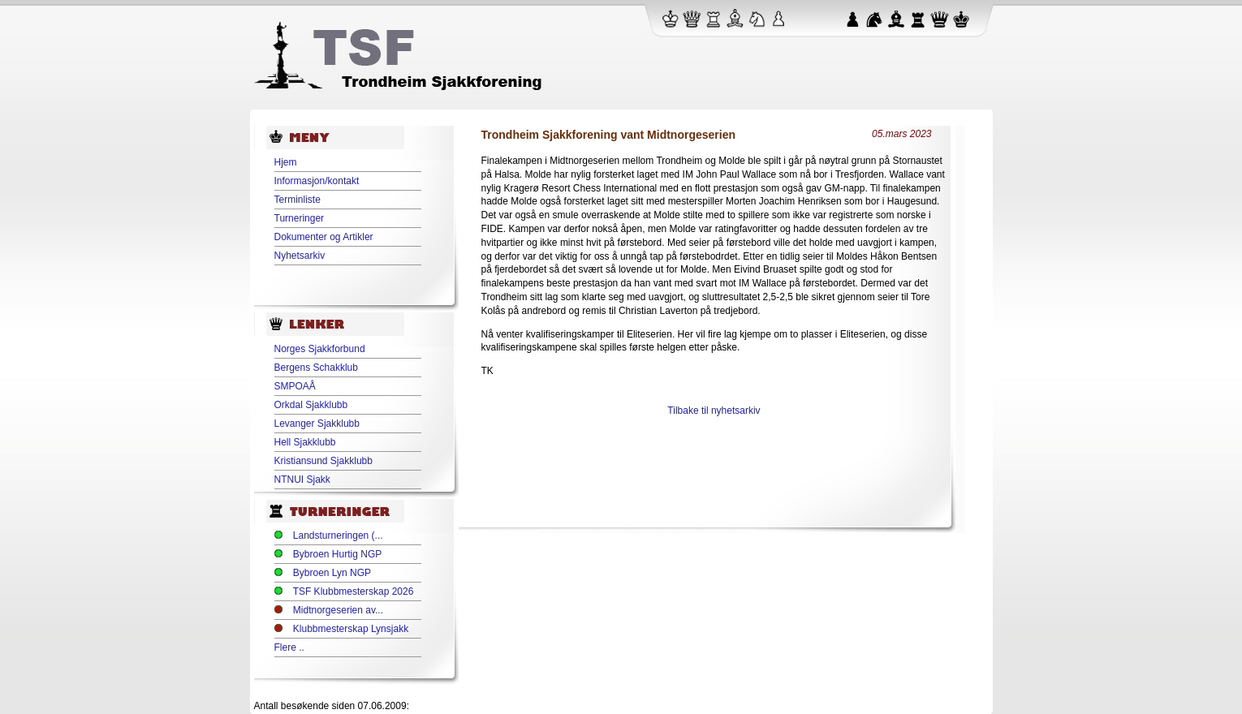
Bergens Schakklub (316, 367)
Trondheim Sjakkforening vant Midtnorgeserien (608, 134)
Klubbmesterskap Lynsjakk (350, 628)
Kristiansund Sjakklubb (323, 461)
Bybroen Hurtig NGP (337, 554)
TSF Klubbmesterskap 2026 (353, 591)
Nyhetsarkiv (300, 255)
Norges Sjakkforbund (319, 349)
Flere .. (289, 647)
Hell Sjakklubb (305, 442)
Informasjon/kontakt (317, 181)
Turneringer (299, 218)
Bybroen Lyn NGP (332, 573)
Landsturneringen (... (338, 535)
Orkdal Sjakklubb (311, 405)
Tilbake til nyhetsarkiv (713, 410)
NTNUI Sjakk (302, 479)
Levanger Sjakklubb (317, 423)
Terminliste (297, 199)
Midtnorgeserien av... (338, 610)
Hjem (285, 162)
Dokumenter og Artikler (323, 237)
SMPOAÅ (295, 386)
